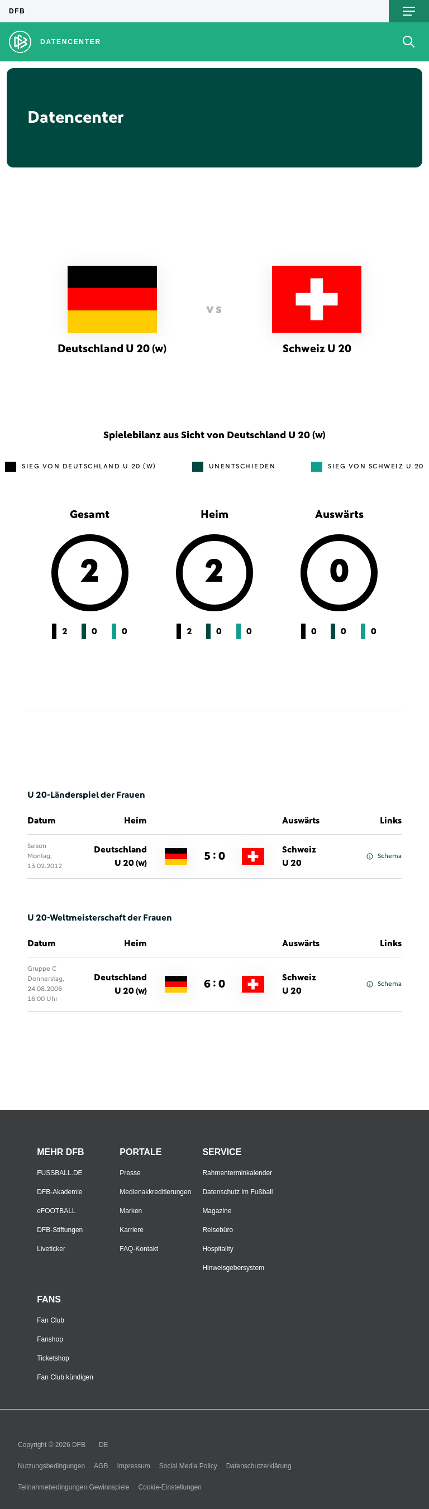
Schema (384, 856)
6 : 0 (214, 984)
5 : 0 (214, 856)
